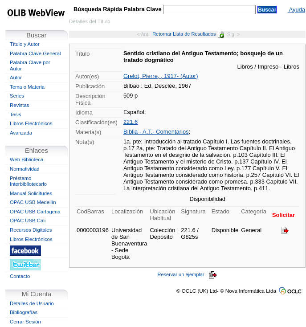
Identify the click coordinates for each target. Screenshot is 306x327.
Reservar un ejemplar (187, 274)
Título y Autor (25, 44)
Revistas (19, 105)
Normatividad (25, 169)
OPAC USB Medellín (33, 202)
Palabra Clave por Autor (30, 65)
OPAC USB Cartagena (35, 211)
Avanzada (21, 132)
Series (17, 95)
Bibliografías (23, 312)
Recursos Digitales (31, 230)
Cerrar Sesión (25, 321)
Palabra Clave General (35, 53)
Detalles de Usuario (32, 303)
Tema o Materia (27, 87)
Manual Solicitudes (31, 193)
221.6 (130, 122)
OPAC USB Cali (27, 220)
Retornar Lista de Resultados (188, 34)
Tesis (15, 114)
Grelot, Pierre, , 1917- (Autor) (160, 76)
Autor (16, 77)
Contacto (20, 276)
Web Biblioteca (26, 159)
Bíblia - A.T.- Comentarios (156, 131)
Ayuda (296, 9)
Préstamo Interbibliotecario (28, 181)
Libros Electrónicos (31, 123)
